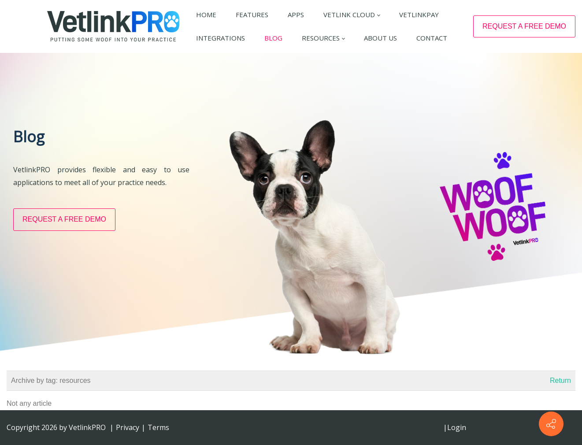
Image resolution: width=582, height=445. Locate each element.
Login (456, 427)
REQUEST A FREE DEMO (524, 26)
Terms (158, 427)
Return (560, 380)
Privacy (127, 427)
